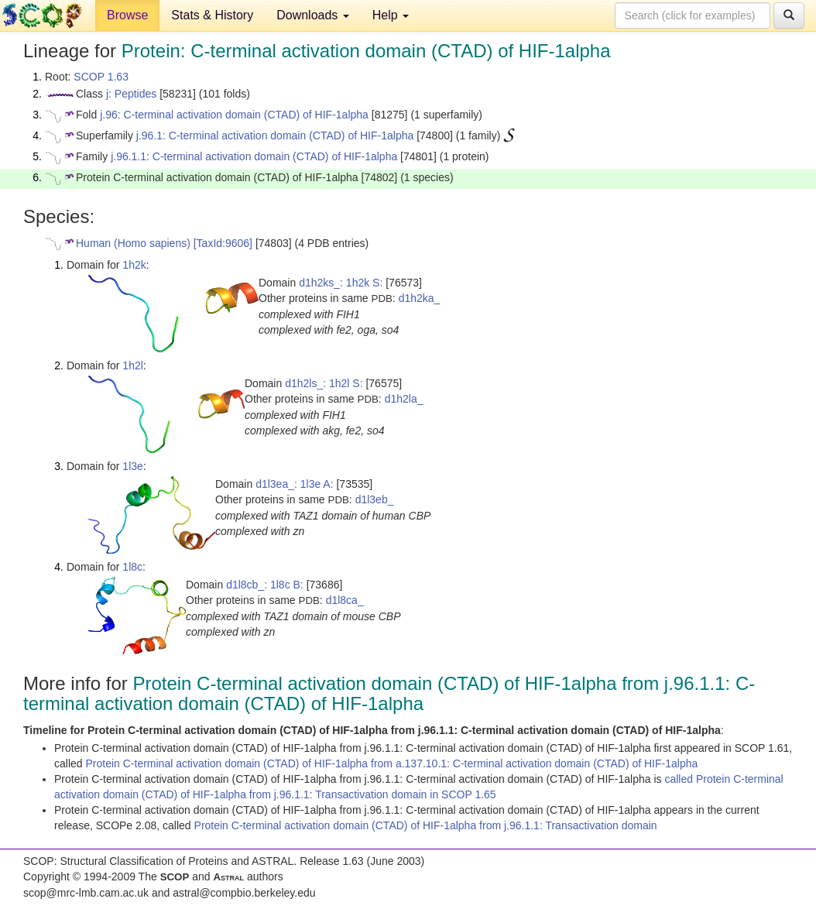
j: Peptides (131, 93)
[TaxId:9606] (223, 243)
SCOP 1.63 (101, 76)
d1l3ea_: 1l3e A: (294, 484)
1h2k (134, 265)
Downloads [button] (312, 15)
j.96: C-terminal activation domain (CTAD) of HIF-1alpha (234, 114)
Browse (127, 15)
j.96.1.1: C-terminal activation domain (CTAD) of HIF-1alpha (254, 156)
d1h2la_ (404, 399)
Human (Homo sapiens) (133, 243)
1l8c (132, 567)
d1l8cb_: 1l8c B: (264, 584)
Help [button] (390, 15)
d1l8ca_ (345, 600)
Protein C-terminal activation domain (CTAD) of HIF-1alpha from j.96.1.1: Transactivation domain (425, 825)
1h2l (132, 365)
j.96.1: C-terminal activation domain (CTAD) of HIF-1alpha (274, 135)
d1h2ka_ (420, 298)
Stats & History (212, 15)
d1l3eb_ (374, 499)
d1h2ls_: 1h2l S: (323, 383)
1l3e (132, 466)
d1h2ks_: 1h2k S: (340, 282)
